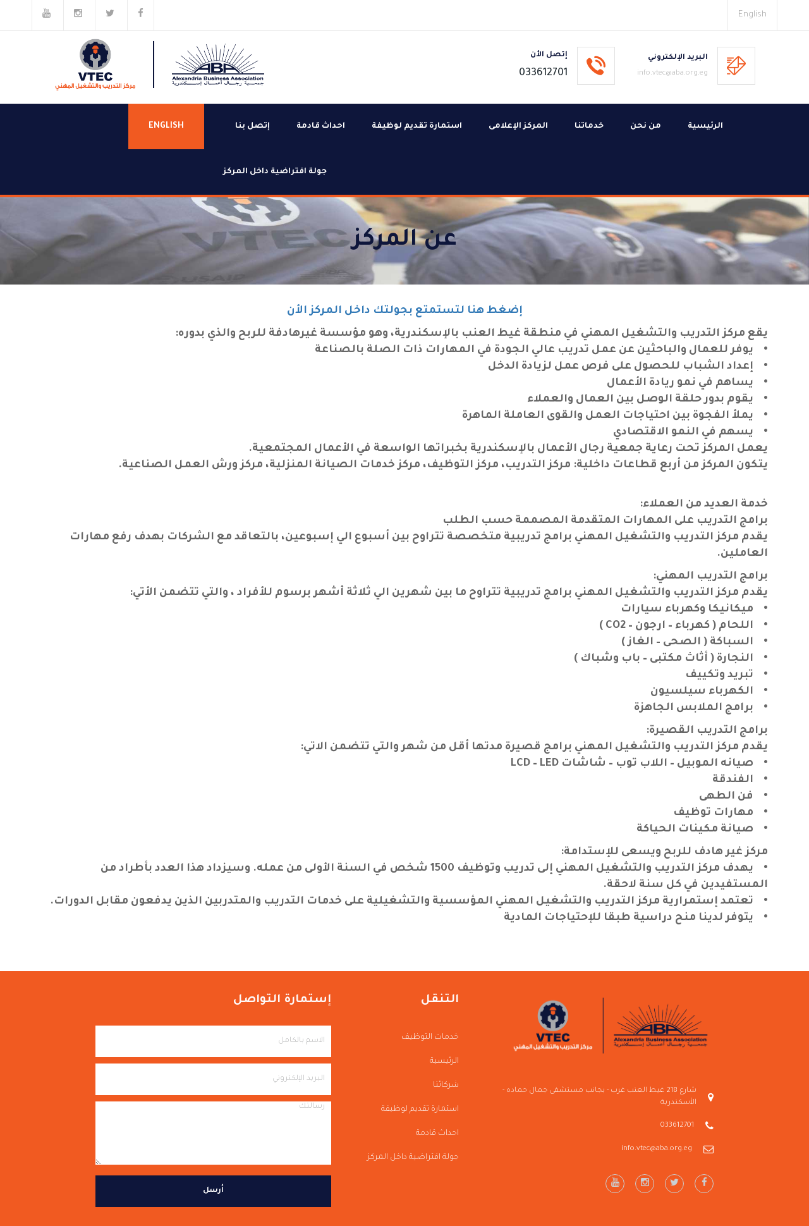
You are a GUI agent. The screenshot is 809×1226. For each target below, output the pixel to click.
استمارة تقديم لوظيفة (417, 126)
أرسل (213, 1191)
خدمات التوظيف (430, 1037)
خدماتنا (589, 126)
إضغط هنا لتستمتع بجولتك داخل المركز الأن (405, 311)
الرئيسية (705, 126)
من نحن (645, 126)
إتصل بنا (252, 126)
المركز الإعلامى (518, 126)
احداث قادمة (320, 126)
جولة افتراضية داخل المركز (275, 172)
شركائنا (446, 1085)
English (752, 15)
